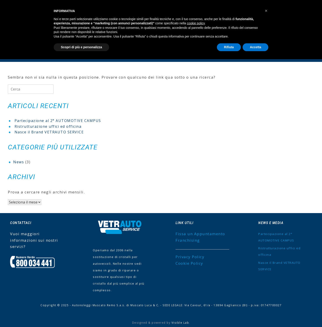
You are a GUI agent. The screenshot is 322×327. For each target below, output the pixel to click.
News (18, 161)
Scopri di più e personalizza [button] (81, 47)
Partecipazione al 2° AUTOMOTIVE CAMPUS (58, 120)
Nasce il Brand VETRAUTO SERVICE (49, 132)
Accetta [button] (255, 47)
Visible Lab (180, 322)
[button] (266, 10)
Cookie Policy (189, 263)
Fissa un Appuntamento (200, 233)
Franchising (188, 240)
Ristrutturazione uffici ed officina (48, 126)
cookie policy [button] (196, 23)
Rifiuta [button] (229, 47)
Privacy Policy (190, 256)
